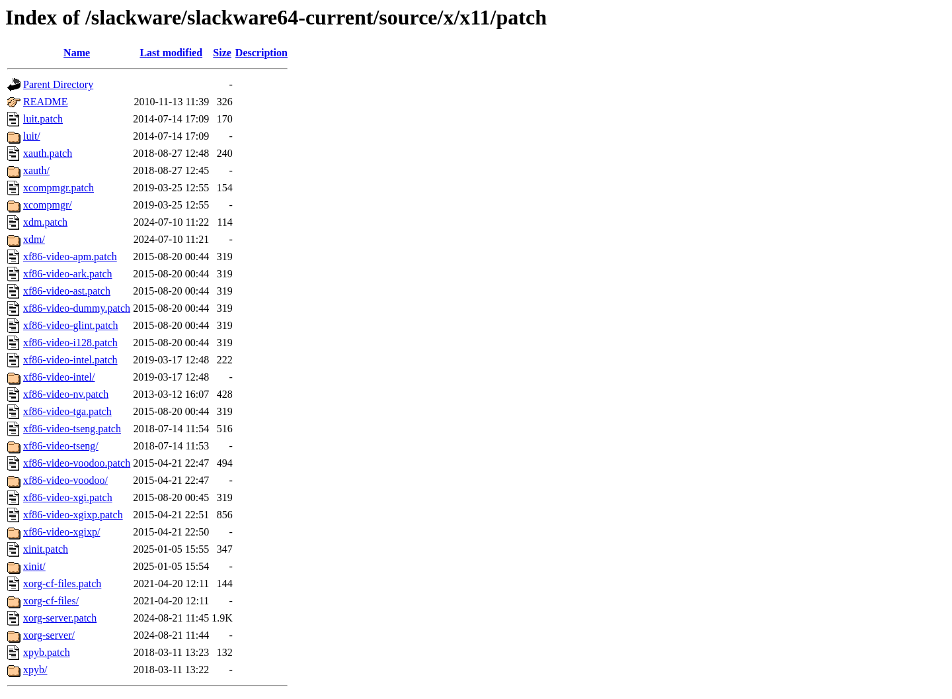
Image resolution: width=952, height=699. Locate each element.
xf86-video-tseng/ (61, 445)
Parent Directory (58, 84)
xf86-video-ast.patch (66, 291)
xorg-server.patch (60, 618)
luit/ (31, 136)
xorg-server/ (49, 635)
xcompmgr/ (47, 204)
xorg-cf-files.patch (62, 583)
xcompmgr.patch (58, 187)
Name (76, 52)
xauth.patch (47, 153)
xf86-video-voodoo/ (65, 480)
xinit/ (34, 566)
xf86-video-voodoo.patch (76, 463)
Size (222, 52)
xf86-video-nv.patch (65, 394)
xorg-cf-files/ (51, 600)
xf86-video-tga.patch (67, 411)
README (45, 101)
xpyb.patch (46, 652)
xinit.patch (45, 549)
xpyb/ (35, 669)
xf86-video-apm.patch (70, 256)
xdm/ (34, 239)
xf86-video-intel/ (59, 377)
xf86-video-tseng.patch (72, 428)
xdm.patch (45, 222)
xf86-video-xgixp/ (61, 531)
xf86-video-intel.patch (70, 359)
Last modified (170, 52)
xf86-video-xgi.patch (67, 497)
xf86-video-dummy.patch (76, 308)
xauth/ (36, 170)
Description (261, 52)
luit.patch (43, 118)
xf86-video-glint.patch (70, 325)
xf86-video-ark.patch (67, 273)
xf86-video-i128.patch (70, 342)
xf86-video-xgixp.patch (73, 514)
